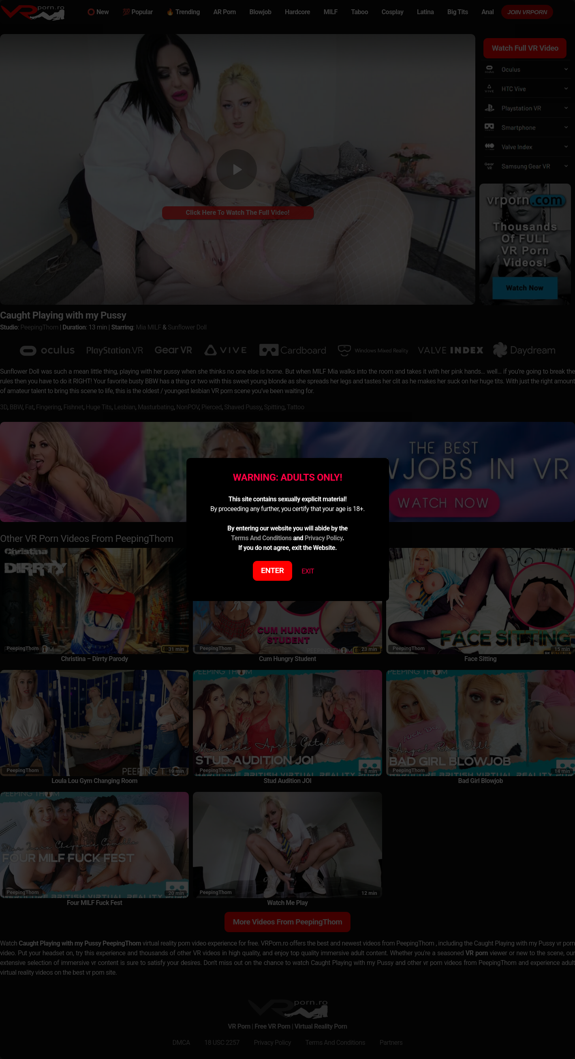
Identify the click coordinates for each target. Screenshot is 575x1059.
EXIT (307, 571)
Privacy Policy (323, 538)
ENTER (272, 570)
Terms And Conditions (261, 538)
